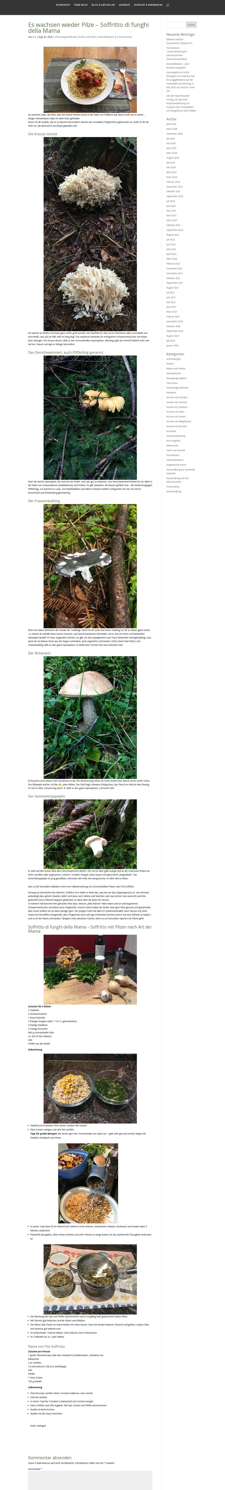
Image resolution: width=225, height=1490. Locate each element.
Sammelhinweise (105, 36)
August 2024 (172, 157)
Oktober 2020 (173, 326)
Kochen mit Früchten (177, 397)
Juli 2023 (170, 201)
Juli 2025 (170, 138)
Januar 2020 (172, 345)
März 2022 (171, 258)
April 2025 (171, 148)
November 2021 (174, 273)
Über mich (81, 10)
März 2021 (171, 311)
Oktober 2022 (173, 225)
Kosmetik (171, 431)
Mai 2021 (171, 302)
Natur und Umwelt (175, 450)
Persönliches (172, 455)
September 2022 (174, 229)
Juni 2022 (171, 244)
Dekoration (172, 382)
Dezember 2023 (174, 186)
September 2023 (174, 196)
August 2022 (172, 234)
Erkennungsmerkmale (66, 36)
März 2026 (171, 128)
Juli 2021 (170, 292)
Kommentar (35, 1468)
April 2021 (171, 306)
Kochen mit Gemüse (176, 402)
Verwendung (172, 486)
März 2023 (171, 220)
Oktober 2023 (173, 191)
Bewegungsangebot (176, 378)
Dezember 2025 (174, 133)
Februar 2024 (173, 181)
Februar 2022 (173, 263)
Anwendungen (173, 358)
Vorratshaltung (173, 491)
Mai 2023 (171, 210)
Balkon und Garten (175, 368)
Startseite (63, 10)
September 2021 (174, 282)
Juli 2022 (170, 239)
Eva (34, 36)
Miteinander (172, 445)
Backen (170, 363)
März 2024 (171, 177)
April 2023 (171, 215)
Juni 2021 (171, 297)
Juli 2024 (170, 162)
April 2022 (171, 254)
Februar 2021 (173, 316)
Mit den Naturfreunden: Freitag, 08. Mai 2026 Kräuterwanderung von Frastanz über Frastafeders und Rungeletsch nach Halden (181, 103)
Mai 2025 (171, 143)
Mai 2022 (171, 249)
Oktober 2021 (173, 278)
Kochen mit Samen (176, 416)
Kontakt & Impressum (148, 10)
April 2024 (171, 172)
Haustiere (171, 392)
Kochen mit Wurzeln (176, 426)
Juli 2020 (170, 340)
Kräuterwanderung (175, 435)
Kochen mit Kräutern (176, 407)
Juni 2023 (171, 205)
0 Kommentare (124, 36)
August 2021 (172, 287)
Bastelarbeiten (173, 373)
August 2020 (172, 335)
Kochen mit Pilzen (87, 36)
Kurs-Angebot (173, 440)
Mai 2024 (171, 167)
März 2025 (171, 152)
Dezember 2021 (174, 268)
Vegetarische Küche (176, 464)
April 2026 (171, 124)
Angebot (124, 10)
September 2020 (174, 330)
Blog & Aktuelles (103, 10)
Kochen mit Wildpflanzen (178, 421)
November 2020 (174, 321)
